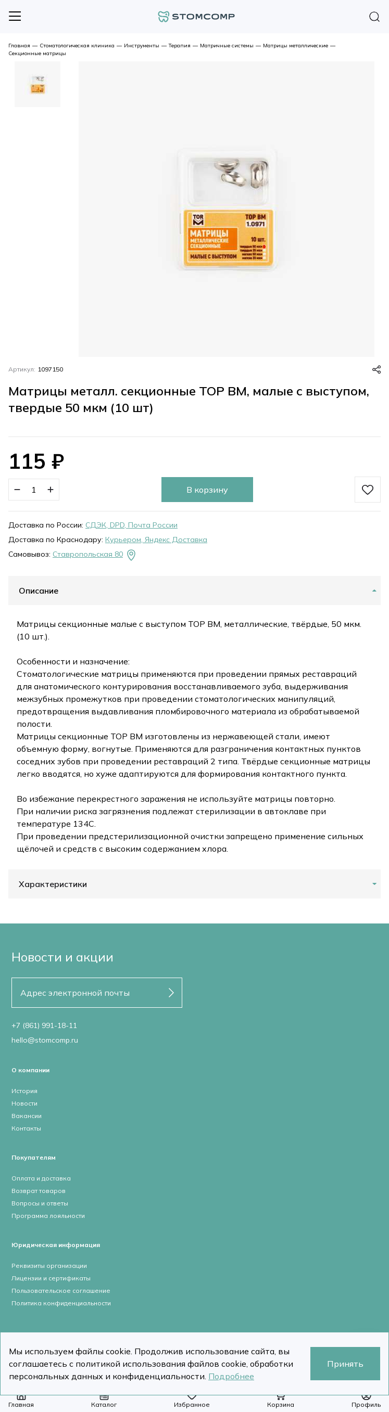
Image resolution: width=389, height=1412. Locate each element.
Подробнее (231, 1376)
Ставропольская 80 (95, 555)
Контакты (26, 1128)
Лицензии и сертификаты (51, 1278)
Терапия (180, 45)
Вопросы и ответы (39, 1203)
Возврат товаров (38, 1191)
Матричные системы (227, 45)
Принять (345, 1363)
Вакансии (26, 1116)
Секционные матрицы (37, 53)
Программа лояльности (48, 1216)
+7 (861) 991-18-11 (44, 1025)
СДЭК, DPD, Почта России (131, 525)
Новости (24, 1103)
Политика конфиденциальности (61, 1303)
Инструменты (141, 45)
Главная (19, 45)
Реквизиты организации (49, 1265)
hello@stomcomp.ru (44, 1040)
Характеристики (53, 884)
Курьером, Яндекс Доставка (156, 539)
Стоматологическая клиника (77, 45)
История (24, 1091)
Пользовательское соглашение (60, 1290)
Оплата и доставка (41, 1178)
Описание (38, 590)
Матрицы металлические (295, 45)
